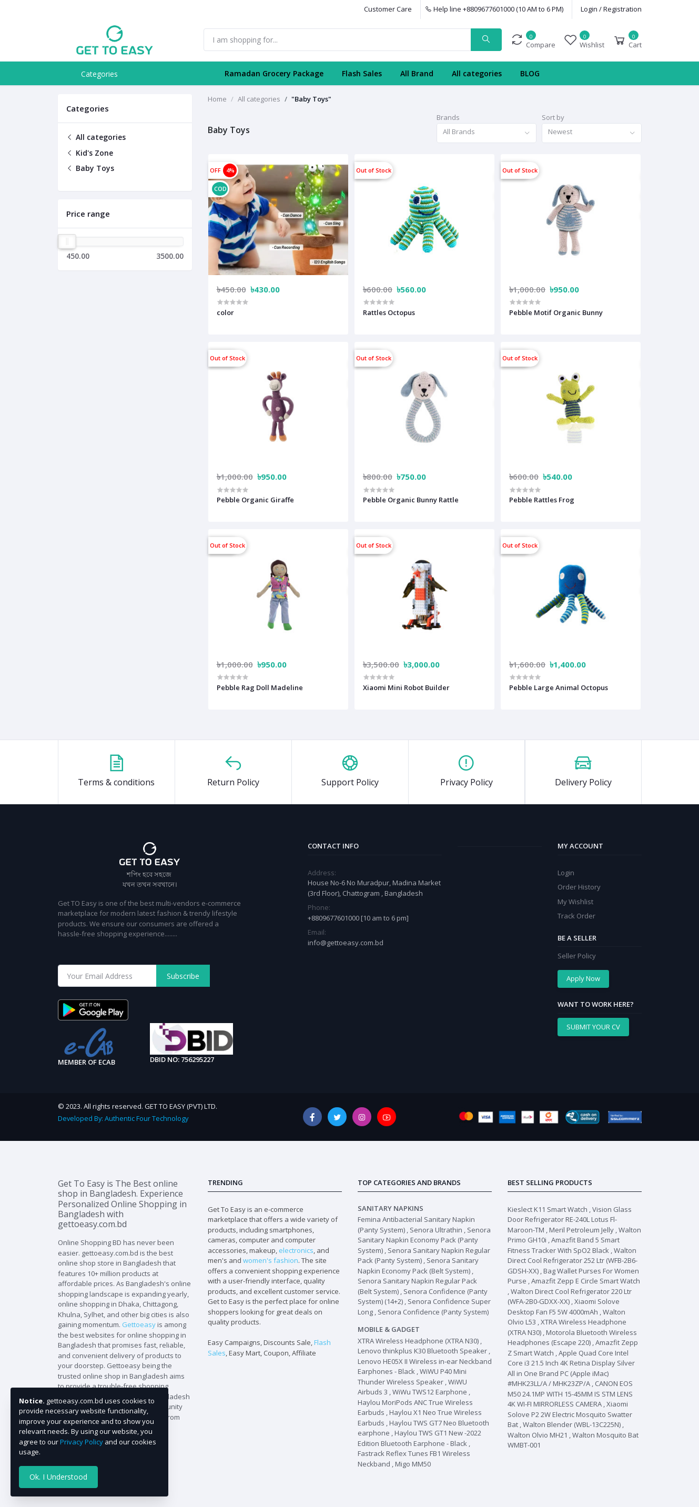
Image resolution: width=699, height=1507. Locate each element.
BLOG (530, 73)
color (225, 312)
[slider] (67, 241)
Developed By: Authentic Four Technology (123, 1118)
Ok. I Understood (58, 1477)
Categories (99, 74)
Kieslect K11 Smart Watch (547, 1209)
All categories (477, 73)
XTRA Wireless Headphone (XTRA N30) (418, 1341)
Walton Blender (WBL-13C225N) (572, 1424)
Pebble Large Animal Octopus (558, 687)
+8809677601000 (334, 918)
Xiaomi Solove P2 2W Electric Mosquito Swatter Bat (570, 1414)
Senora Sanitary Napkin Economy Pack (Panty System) (424, 1240)
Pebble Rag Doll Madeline (260, 687)
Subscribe (183, 976)
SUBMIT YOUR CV (593, 1026)
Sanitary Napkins (390, 1208)
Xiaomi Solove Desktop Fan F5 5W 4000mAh (564, 1307)
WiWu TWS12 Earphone (429, 1392)
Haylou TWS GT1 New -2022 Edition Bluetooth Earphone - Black (419, 1438)
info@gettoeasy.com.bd (345, 942)
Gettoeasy (139, 1324)
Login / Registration (611, 9)
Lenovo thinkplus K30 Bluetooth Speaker (422, 1351)
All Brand (416, 73)
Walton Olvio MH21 (538, 1435)
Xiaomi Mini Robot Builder (406, 687)
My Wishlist (575, 901)
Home (217, 99)
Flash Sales (362, 73)
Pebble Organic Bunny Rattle (411, 499)
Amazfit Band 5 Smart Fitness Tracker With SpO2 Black (564, 1245)
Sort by (553, 117)
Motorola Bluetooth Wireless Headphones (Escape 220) (572, 1338)
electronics (296, 1250)
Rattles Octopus (389, 312)
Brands (448, 117)
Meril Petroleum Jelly (581, 1230)
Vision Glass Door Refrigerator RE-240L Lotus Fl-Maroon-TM (570, 1220)
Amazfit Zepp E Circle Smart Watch (585, 1281)
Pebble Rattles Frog (541, 499)
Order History (579, 887)
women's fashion (270, 1260)
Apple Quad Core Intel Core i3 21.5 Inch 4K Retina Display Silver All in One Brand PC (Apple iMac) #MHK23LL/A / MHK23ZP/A (571, 1368)
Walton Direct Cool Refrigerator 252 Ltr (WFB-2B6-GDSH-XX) (572, 1261)
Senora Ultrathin (436, 1230)
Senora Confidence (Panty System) (433, 1312)
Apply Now (583, 978)
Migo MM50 (413, 1464)
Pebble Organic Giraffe (255, 499)
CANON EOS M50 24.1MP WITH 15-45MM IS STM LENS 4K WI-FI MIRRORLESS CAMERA (570, 1394)
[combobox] (486, 133)
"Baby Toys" (311, 99)
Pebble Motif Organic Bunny (556, 312)
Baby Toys (90, 168)
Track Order (576, 916)
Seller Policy (577, 955)
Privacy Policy (81, 1442)
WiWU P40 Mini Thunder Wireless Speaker (412, 1377)
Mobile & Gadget (389, 1329)
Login (566, 872)
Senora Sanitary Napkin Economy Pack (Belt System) (418, 1266)
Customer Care (388, 9)
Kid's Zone (89, 153)
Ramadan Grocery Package (274, 73)
